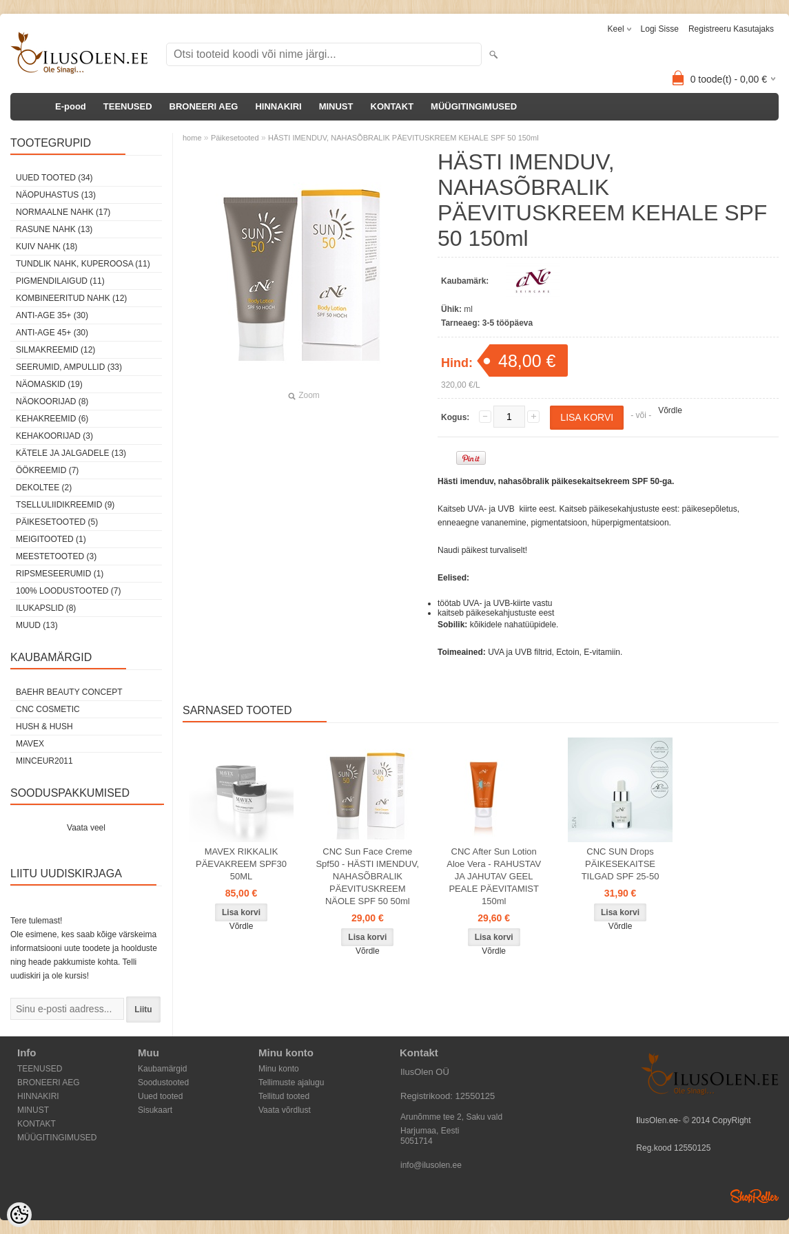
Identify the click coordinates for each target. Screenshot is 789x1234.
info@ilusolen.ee (431, 1165)
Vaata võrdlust (284, 1110)
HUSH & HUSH (44, 726)
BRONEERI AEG (204, 106)
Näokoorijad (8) (52, 401)
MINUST (336, 106)
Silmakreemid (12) (55, 350)
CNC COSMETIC (48, 709)
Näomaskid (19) (49, 384)
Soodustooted (163, 1082)
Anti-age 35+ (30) (52, 315)
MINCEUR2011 (44, 761)
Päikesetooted (235, 138)
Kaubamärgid (162, 1069)
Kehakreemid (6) (52, 418)
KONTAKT (392, 106)
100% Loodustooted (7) (68, 591)
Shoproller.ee (754, 1196)
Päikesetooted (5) (57, 522)
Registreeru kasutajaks (731, 29)
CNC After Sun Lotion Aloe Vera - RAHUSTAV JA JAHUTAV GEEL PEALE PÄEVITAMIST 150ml (494, 876)
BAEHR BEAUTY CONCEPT (69, 692)
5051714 (416, 1141)
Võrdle (670, 410)
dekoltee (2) (44, 487)
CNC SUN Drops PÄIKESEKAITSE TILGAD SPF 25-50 (620, 863)
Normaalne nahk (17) (63, 212)
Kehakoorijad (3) (54, 436)
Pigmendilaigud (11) (60, 281)
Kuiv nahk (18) (46, 246)
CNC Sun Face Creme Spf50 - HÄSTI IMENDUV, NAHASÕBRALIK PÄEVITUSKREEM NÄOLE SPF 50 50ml (367, 876)
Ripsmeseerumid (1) (59, 573)
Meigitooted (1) (51, 539)
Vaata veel (86, 828)
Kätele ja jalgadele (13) (71, 453)
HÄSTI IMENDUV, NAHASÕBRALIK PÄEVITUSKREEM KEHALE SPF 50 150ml (403, 138)
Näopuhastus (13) (56, 195)
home (192, 138)
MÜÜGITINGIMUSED (474, 106)
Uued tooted (160, 1096)
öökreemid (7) (47, 470)
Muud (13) (37, 625)
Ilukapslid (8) (46, 608)
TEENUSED (127, 106)
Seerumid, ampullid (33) (69, 367)
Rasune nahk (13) (54, 229)
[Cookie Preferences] (19, 1214)
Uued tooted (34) (54, 177)
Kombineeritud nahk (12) (71, 298)
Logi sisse (660, 29)
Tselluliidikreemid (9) (65, 505)
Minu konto (278, 1069)
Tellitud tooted (283, 1096)
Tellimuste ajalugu (291, 1082)
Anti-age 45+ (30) (52, 332)
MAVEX (30, 744)
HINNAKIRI (278, 106)
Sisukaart (155, 1110)
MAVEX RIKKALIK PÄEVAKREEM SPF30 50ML (241, 863)
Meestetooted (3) (56, 556)
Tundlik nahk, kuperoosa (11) (83, 264)
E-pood (70, 106)
